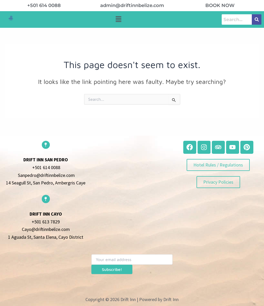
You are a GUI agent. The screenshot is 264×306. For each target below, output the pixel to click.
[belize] (131, 179)
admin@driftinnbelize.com (132, 5)
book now (220, 5)
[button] (118, 19)
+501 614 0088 (44, 5)
